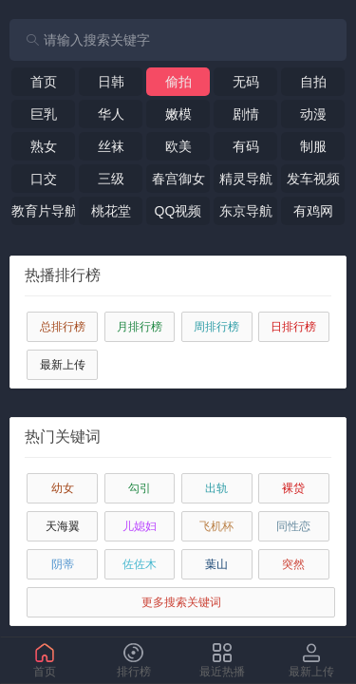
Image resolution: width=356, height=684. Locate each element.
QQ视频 (178, 210)
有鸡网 (313, 210)
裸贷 (293, 488)
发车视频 (313, 178)
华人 (111, 114)
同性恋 (293, 526)
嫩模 (178, 114)
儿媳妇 (139, 526)
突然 (293, 564)
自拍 (313, 81)
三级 (111, 178)
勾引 (139, 488)
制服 (313, 146)
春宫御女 (178, 178)
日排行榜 (293, 326)
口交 (43, 178)
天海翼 (63, 526)
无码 (246, 81)
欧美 (178, 146)
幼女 (62, 488)
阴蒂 (62, 564)
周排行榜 (216, 326)
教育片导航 (43, 210)
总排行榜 (62, 326)
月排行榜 (139, 326)
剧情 (246, 114)
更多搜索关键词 (181, 602)
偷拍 (178, 81)
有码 (246, 146)
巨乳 (43, 114)
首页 (43, 81)
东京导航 (245, 210)
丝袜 (111, 146)
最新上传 (62, 364)
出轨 (216, 488)
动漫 (313, 114)
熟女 (43, 146)
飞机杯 (216, 526)
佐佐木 (139, 564)
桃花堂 (111, 210)
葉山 (216, 564)
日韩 (111, 81)
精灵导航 (245, 178)
